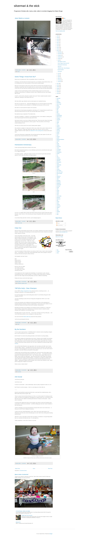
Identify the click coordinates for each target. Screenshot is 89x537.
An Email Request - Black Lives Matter (23, 511)
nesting (58, 169)
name (58, 167)
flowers (58, 133)
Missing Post (18, 522)
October (59, 55)
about (58, 252)
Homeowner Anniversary (23, 145)
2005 (58, 93)
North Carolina (59, 173)
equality (58, 129)
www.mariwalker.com (63, 232)
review (58, 190)
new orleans (59, 170)
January (59, 81)
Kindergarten (59, 152)
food (57, 135)
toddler (58, 201)
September (60, 56)
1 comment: (24, 69)
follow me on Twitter (59, 236)
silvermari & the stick (26, 5)
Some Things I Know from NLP (25, 77)
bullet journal (59, 116)
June (59, 73)
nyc (57, 174)
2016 (58, 44)
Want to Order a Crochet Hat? (21, 474)
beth (57, 109)
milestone (58, 160)
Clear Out (18, 228)
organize (23, 283)
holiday (58, 145)
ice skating (59, 149)
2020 (58, 37)
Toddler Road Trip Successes (26, 515)
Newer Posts (17, 468)
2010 (58, 85)
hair (57, 142)
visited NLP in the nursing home (36, 130)
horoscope (59, 146)
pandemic (58, 180)
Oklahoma (19, 283)
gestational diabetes (60, 139)
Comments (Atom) (23, 470)
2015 (58, 45)
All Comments (59, 225)
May (59, 75)
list (57, 155)
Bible (58, 111)
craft (57, 123)
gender (58, 138)
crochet (58, 125)
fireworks (58, 130)
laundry (58, 153)
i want (58, 147)
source (16, 343)
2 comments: (24, 139)
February (59, 79)
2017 (58, 42)
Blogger (51, 533)
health (58, 143)
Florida (58, 132)
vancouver (58, 205)
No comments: (24, 281)
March (59, 78)
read (57, 188)
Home (34, 468)
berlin (58, 108)
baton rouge (59, 104)
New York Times (60, 172)
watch (58, 210)
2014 (58, 47)
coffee (58, 122)
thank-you (58, 198)
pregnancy (59, 183)
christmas (58, 119)
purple (58, 187)
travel (58, 203)
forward (58, 136)
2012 (58, 50)
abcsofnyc (58, 98)
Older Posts (50, 468)
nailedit (58, 166)
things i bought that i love (26, 290)
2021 (58, 36)
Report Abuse (59, 217)
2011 (58, 83)
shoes (58, 193)
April (59, 76)
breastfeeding (59, 115)
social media (59, 196)
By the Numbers (20, 329)
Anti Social (18, 377)
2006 (58, 91)
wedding (58, 211)
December (60, 52)
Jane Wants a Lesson (22, 18)
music (58, 163)
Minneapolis (59, 162)
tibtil (18, 324)
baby (19, 71)
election (58, 126)
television (58, 197)
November (60, 53)
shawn (58, 191)
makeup (58, 157)
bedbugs (58, 106)
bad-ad (58, 101)
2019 (58, 39)
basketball (58, 102)
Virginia (58, 207)
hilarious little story (27, 316)
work (57, 213)
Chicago (58, 118)
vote (57, 208)
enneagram (59, 128)
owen (58, 179)
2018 (58, 40)
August (59, 58)
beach (58, 105)
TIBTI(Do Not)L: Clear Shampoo (26, 288)
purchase (19, 371)
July (59, 60)
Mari (64, 18)
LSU (57, 156)
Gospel (58, 140)
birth (57, 112)
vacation (58, 204)
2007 (58, 90)
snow (58, 194)
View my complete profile (60, 31)
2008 (58, 88)
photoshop (59, 181)
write (26, 283)
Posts (58, 223)
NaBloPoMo (59, 164)
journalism (58, 150)
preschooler (59, 184)
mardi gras (59, 159)
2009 (58, 86)
